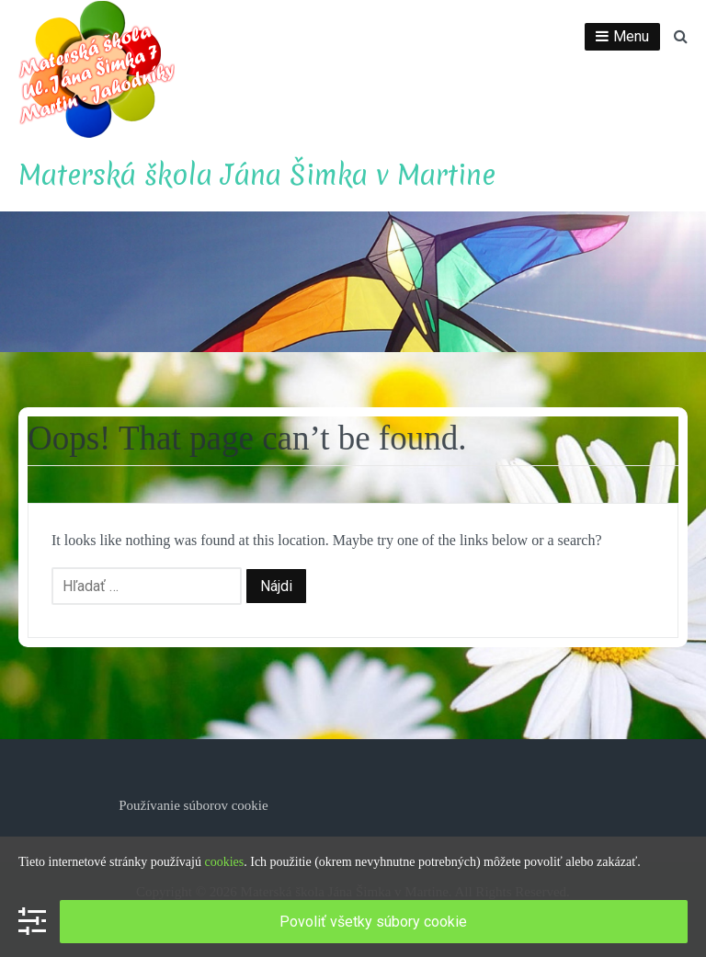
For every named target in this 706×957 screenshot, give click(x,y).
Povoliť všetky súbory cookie (373, 921)
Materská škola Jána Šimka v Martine (256, 175)
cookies (224, 862)
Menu (631, 36)
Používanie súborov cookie (193, 805)
